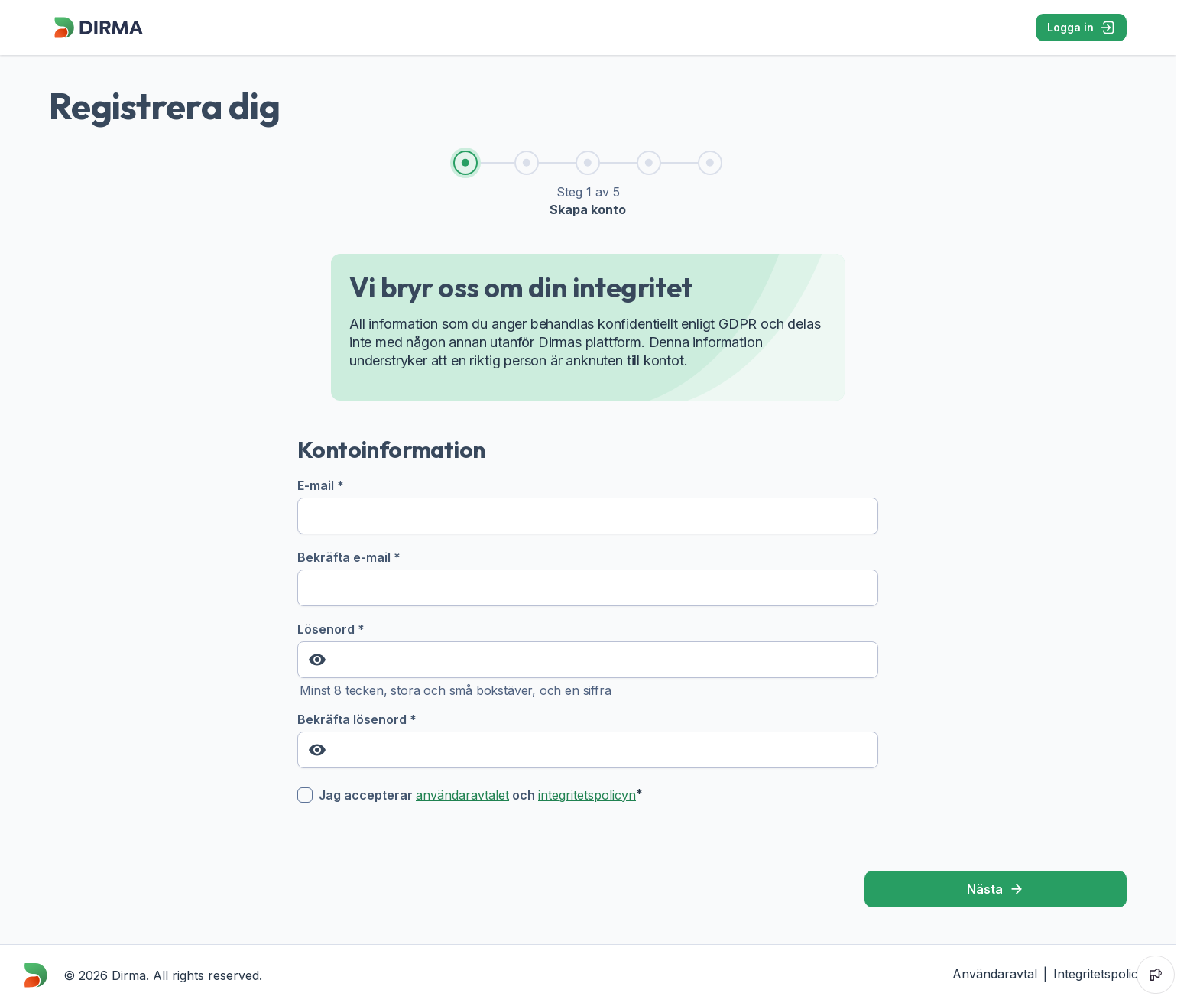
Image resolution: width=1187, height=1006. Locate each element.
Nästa (995, 889)
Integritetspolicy (1099, 974)
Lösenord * (587, 649)
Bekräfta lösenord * (587, 740)
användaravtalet (462, 795)
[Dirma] (98, 38)
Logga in (1081, 27)
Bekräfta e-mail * (587, 578)
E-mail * (587, 506)
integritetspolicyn (587, 795)
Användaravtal (994, 974)
